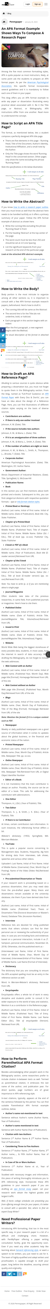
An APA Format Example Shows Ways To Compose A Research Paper (22, 33)
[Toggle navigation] (46, 4)
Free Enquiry (29, 1291)
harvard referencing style (27, 1250)
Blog (9, 13)
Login (28, 4)
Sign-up (38, 4)
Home (7, 1291)
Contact (25, 1295)
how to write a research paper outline (30, 207)
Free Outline (17, 1291)
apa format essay (22, 1189)
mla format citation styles (28, 501)
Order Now (41, 1291)
